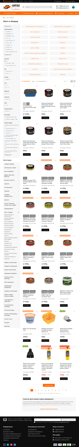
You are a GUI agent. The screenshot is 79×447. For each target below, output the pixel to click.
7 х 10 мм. (26, 254)
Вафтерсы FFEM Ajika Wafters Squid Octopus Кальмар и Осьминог (29, 220)
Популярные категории (36, 427)
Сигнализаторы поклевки (11, 306)
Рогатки (6, 251)
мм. (7, 94)
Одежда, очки (8, 243)
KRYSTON (8, 50)
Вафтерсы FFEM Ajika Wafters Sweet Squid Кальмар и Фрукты (48, 220)
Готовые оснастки (9, 226)
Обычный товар (10, 117)
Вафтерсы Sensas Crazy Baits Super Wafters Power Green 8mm (66, 293)
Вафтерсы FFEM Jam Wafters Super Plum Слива (66, 257)
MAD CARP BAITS (10, 52)
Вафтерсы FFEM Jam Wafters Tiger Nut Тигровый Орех (47, 295)
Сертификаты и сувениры (8, 301)
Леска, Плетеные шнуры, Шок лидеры (10, 238)
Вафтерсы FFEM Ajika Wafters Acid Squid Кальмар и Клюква (48, 182)
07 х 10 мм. (44, 178)
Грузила (11, 184)
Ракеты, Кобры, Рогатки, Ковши (11, 295)
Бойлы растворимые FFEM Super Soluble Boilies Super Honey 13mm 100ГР (66, 106)
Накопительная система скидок (37, 435)
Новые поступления (10, 270)
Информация (8, 427)
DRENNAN (8, 34)
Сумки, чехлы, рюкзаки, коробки (10, 254)
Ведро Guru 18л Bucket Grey (29, 329)
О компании (6, 429)
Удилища (6, 259)
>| (65, 390)
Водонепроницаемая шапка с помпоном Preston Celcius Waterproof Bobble (29, 366)
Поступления (65, 13)
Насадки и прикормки (10, 142)
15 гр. (7, 74)
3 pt (28, 104)
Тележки (6, 323)
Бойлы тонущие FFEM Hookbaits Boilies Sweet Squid (29, 182)
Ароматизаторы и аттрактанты (9, 215)
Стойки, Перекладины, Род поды (10, 152)
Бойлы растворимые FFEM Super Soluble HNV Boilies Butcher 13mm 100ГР (30, 144)
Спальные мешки (11, 310)
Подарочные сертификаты (47, 13)
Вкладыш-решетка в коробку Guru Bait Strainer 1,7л (47, 330)
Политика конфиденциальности (12, 433)
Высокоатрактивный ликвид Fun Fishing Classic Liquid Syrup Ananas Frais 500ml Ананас (47, 367)
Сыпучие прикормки (10, 257)
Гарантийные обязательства (11, 438)
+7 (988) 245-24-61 (62, 6)
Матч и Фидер (10, 139)
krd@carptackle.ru (62, 8)
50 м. (7, 99)
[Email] (47, 419)
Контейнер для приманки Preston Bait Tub (29, 108)
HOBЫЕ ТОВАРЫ (9, 164)
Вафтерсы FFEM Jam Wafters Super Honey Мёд (47, 257)
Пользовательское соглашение (12, 435)
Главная (21, 1)
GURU (8, 43)
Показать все (8, 54)
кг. (6, 88)
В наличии (9, 63)
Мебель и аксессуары (11, 263)
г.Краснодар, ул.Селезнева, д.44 (63, 437)
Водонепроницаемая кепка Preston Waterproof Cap (66, 330)
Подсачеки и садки (9, 249)
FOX (7, 38)
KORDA (8, 47)
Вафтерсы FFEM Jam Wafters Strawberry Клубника (29, 257)
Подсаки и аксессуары (10, 291)
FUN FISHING (9, 41)
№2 (7, 111)
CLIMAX (8, 32)
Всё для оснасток (8, 224)
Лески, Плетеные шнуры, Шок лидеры (11, 136)
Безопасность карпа (11, 168)
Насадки (6, 241)
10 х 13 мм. (51, 178)
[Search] (38, 7)
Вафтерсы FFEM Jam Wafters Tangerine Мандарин (29, 295)
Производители (32, 429)
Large (7, 80)
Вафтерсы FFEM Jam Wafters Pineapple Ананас (66, 220)
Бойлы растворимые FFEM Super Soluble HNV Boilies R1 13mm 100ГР (48, 143)
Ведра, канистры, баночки (11, 126)
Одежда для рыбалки (11, 274)
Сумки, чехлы (11, 319)
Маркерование (11, 209)
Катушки (11, 191)
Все (6, 61)
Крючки (8, 133)
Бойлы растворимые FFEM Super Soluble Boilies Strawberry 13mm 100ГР (48, 106)
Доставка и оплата (28, 13)
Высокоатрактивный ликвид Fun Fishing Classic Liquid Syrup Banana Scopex (66, 366)
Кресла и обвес (8, 234)
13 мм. (25, 178)
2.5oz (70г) (8, 71)
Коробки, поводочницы (11, 195)
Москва (15, 1)
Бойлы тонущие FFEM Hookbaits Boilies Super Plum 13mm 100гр (66, 143)
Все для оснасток (10, 129)
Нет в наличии (10, 66)
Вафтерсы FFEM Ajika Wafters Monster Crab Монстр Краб (66, 182)
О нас (25, 1)
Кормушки (7, 232)
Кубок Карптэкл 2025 (34, 433)
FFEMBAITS (9, 36)
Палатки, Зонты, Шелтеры (11, 145)
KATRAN (8, 45)
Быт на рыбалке (11, 172)
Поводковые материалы (11, 148)
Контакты (31, 1)
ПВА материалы (11, 282)
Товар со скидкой (11, 119)
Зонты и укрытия (8, 228)
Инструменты (9, 131)
